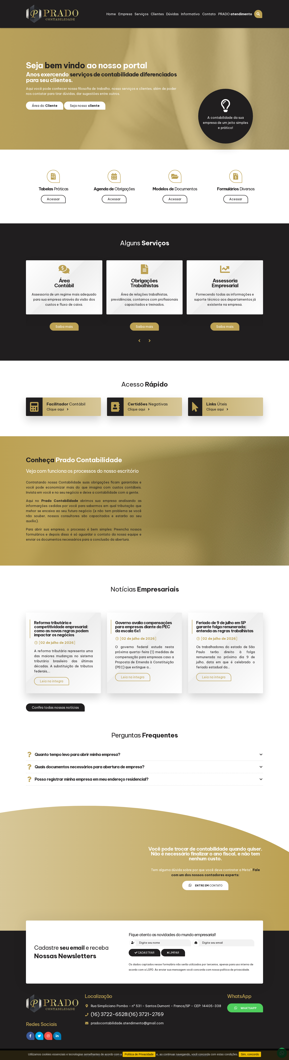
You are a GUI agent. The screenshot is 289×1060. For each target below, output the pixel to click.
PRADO (235, 14)
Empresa (125, 14)
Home (111, 14)
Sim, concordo (250, 1054)
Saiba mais (64, 327)
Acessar (53, 199)
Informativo (190, 14)
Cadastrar (144, 952)
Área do (44, 106)
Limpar (173, 952)
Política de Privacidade (139, 1054)
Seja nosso (85, 106)
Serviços (141, 14)
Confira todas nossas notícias (55, 707)
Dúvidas (172, 14)
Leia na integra (51, 681)
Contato (209, 14)
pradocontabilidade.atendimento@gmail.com (127, 1023)
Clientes (157, 14)
